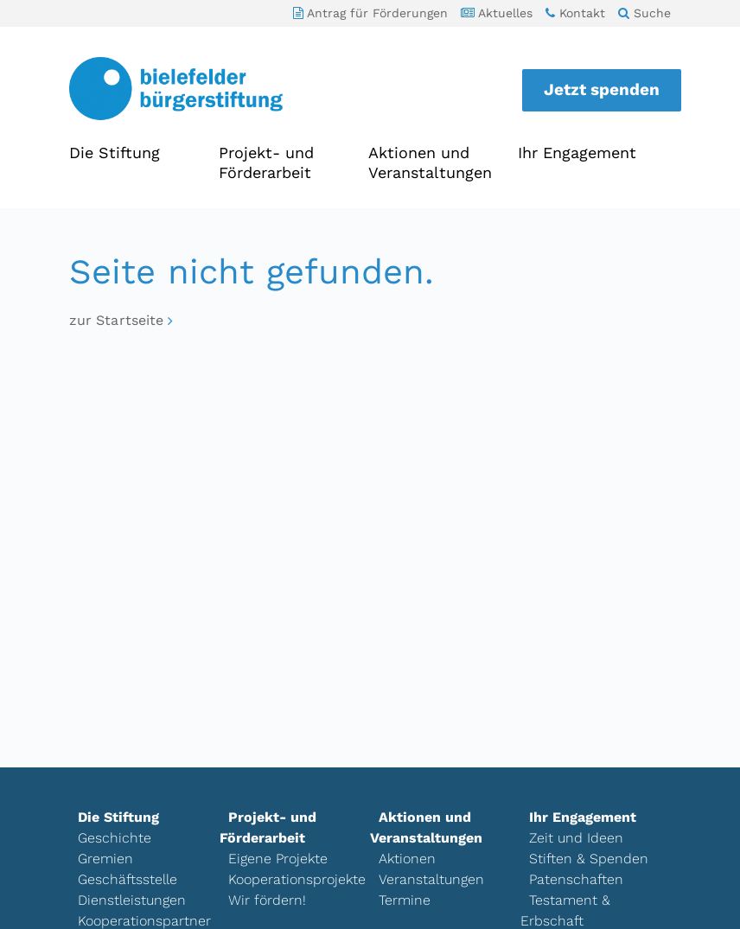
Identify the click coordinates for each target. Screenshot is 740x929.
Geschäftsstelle (127, 879)
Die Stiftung (114, 152)
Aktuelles (497, 13)
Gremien (105, 858)
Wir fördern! (267, 900)
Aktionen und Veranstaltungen (430, 162)
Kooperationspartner (144, 921)
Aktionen (407, 858)
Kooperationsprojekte (297, 879)
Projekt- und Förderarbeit (266, 162)
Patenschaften (576, 879)
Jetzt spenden (602, 89)
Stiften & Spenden (588, 858)
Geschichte (114, 838)
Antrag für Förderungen (370, 13)
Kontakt (575, 13)
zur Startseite (116, 320)
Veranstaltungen (431, 879)
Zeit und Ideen (576, 838)
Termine (405, 900)
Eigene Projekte (278, 858)
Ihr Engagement (577, 152)
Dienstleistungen (132, 900)
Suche (644, 13)
